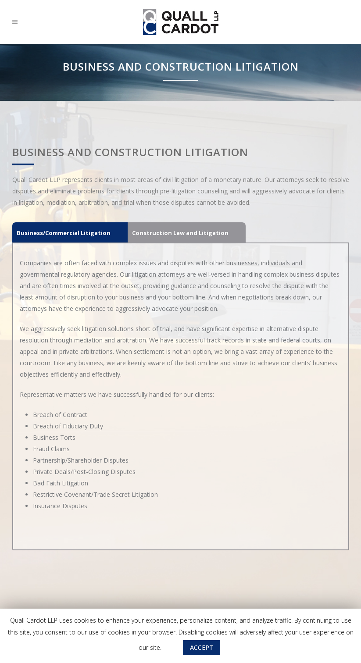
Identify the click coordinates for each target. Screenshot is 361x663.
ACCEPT (201, 647)
